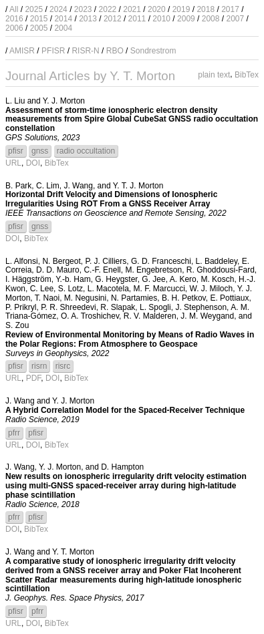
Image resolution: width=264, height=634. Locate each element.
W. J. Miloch (211, 288)
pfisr (15, 151)
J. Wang (78, 185)
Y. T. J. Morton (138, 185)
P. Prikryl (20, 307)
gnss (39, 151)
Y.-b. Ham (72, 279)
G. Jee (153, 279)
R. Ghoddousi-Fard (220, 270)
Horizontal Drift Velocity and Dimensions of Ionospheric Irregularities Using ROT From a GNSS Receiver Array (111, 199)
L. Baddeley (217, 261)
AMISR (22, 50)
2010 (161, 18)
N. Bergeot (61, 261)
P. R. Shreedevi (68, 307)
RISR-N (85, 50)
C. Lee (41, 288)
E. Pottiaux (229, 298)
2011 (137, 18)
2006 (14, 28)
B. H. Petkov (184, 298)
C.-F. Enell (102, 270)
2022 (108, 9)
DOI (33, 163)
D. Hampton (122, 467)
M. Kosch (217, 279)
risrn (39, 366)
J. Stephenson (201, 307)
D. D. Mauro (58, 270)
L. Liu (15, 101)
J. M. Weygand (207, 316)
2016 (14, 18)
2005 (39, 28)
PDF (33, 378)
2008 (211, 18)
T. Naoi (47, 298)
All (13, 9)
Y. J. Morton (64, 101)
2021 (132, 9)
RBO (115, 50)
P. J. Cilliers (105, 261)
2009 (186, 18)
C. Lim (47, 185)
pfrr (14, 433)
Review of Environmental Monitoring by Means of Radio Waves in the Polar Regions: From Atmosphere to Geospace (129, 339)
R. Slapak (117, 307)
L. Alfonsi (21, 261)
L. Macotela (108, 288)
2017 (230, 9)
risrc (63, 366)
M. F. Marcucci (158, 288)
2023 (83, 9)
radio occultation (86, 151)
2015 (39, 18)
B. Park (18, 185)
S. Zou (17, 325)
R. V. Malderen (150, 316)
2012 (113, 18)
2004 (63, 28)
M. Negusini (85, 298)
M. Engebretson (153, 270)
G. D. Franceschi (161, 261)
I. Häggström (28, 279)
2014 (63, 18)
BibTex (247, 75)
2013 (88, 18)
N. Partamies (134, 298)
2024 (58, 9)
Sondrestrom (153, 50)
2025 (34, 9)
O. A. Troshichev (90, 316)
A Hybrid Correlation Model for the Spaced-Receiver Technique (125, 410)
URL (13, 163)
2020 (157, 9)
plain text (214, 75)
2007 (235, 18)
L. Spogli (155, 307)
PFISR (53, 50)
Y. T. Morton (73, 552)
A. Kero (183, 279)
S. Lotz (70, 288)
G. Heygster (116, 279)
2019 (181, 9)
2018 (205, 9)
